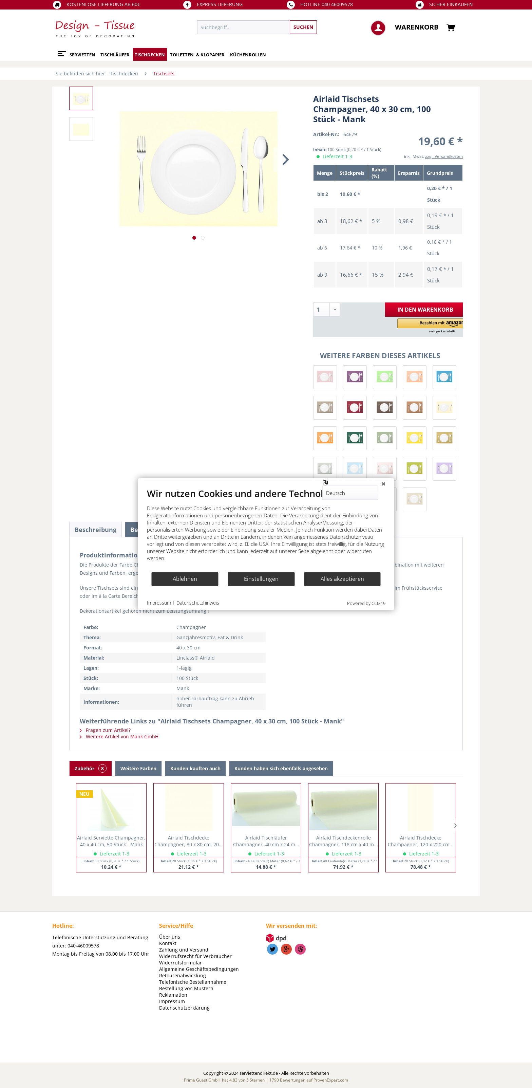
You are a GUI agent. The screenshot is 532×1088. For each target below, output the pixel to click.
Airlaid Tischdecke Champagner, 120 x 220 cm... (421, 841)
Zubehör (91, 768)
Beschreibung (95, 529)
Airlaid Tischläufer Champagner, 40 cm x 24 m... (266, 841)
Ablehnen (185, 579)
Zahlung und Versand (183, 949)
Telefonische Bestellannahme (192, 982)
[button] (431, 326)
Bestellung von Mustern (186, 988)
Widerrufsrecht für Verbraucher (195, 956)
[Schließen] (384, 483)
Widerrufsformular (180, 962)
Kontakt (167, 943)
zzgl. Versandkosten (444, 156)
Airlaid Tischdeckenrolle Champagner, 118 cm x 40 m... (343, 841)
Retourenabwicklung (182, 975)
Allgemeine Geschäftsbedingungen (199, 969)
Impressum (172, 1001)
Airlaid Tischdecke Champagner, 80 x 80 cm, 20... (188, 841)
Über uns (169, 937)
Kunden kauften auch (195, 768)
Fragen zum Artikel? (105, 730)
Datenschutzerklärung (184, 1007)
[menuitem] (288, 27)
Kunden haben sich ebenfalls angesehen (281, 768)
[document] (266, 529)
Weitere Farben (138, 768)
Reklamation (173, 995)
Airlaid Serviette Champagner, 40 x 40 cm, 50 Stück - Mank (111, 841)
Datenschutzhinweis (197, 603)
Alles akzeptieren (342, 579)
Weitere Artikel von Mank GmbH (119, 736)
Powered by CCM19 (366, 603)
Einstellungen (261, 579)
